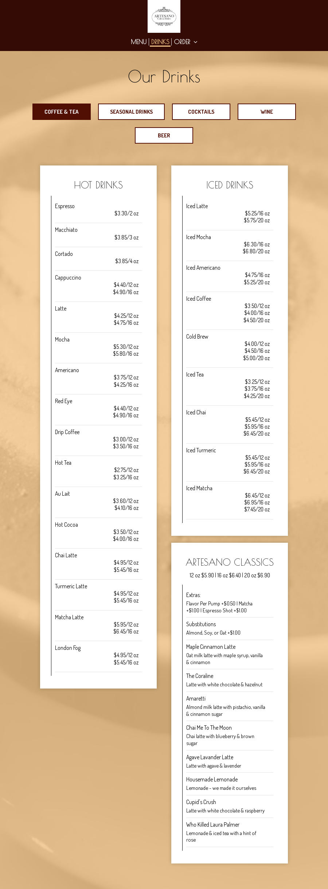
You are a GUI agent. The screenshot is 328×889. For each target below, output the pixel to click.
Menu (139, 41)
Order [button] (186, 41)
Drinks (160, 41)
